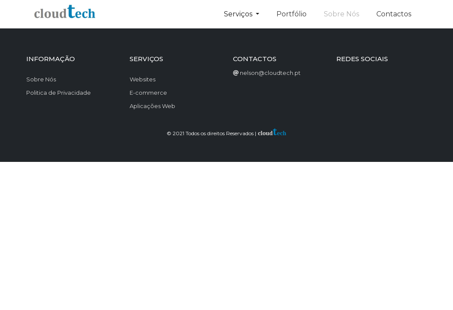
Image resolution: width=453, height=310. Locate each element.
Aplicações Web (152, 105)
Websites (142, 79)
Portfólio (291, 14)
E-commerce (148, 92)
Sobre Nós (41, 79)
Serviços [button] (239, 14)
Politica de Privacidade (58, 92)
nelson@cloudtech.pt (270, 72)
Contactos (393, 14)
